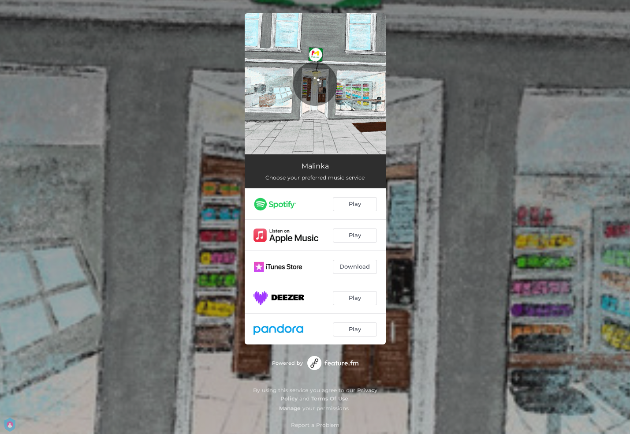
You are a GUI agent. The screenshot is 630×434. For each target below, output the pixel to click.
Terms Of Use (329, 398)
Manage (290, 408)
